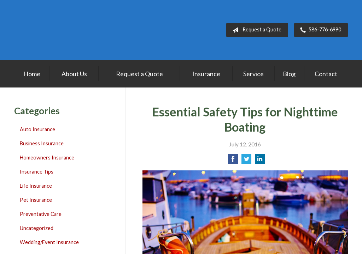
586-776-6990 (319, 30)
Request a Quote (255, 30)
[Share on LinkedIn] (260, 161)
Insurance (206, 74)
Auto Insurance (37, 129)
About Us (74, 74)
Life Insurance (36, 186)
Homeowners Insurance (47, 158)
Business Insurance (42, 143)
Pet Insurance (36, 200)
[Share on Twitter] (246, 161)
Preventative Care (41, 214)
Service (253, 74)
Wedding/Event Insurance (49, 242)
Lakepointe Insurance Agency (58, 30)
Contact (326, 74)
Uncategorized (36, 228)
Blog (289, 74)
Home (31, 74)
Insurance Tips (36, 172)
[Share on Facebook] (233, 161)
